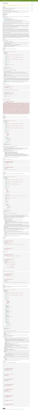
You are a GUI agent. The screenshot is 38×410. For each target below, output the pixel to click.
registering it (21, 80)
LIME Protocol (4, 0)
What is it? (32, 2)
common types (6, 80)
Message (32, 7)
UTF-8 (5, 40)
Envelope (32, 6)
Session (4, 20)
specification (5, 11)
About (19, 0)
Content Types (11, 0)
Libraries (17, 0)
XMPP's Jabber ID (20, 27)
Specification (8, 0)
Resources (14, 0)
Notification (5, 19)
